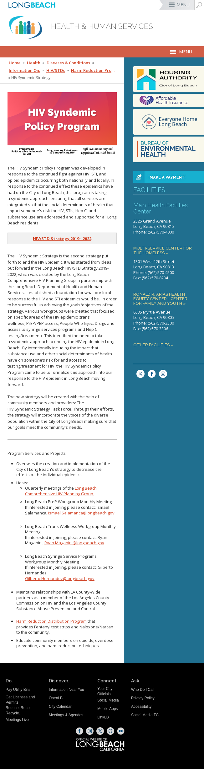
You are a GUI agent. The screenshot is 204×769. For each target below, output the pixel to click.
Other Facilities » (153, 345)
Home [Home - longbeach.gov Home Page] (15, 63)
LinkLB (103, 717)
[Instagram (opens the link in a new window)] (161, 373)
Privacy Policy (143, 698)
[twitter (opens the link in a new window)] (139, 373)
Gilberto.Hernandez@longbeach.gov (59, 578)
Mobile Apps (107, 709)
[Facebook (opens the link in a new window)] (79, 731)
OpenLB (56, 698)
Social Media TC (145, 715)
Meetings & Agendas (66, 715)
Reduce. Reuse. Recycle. (19, 710)
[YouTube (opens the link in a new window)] (121, 731)
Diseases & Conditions (68, 63)
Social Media (108, 700)
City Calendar (60, 706)
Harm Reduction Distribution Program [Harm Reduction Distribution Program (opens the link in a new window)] (51, 621)
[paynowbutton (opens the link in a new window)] (168, 177)
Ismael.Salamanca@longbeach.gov (81, 513)
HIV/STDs (55, 70)
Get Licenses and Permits (20, 700)
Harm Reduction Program (94, 70)
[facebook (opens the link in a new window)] (150, 373)
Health (33, 63)
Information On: (24, 70)
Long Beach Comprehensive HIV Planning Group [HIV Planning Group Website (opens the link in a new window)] (61, 491)
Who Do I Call (142, 689)
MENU (183, 5)
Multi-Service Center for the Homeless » (162, 250)
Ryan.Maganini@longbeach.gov (74, 543)
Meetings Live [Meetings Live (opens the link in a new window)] (17, 720)
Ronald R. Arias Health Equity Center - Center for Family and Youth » (160, 299)
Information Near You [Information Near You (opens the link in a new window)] (66, 689)
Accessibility (141, 706)
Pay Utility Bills (18, 689)
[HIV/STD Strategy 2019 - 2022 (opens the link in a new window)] (62, 238)
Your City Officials (104, 691)
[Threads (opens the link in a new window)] (110, 731)
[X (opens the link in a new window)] (100, 731)
